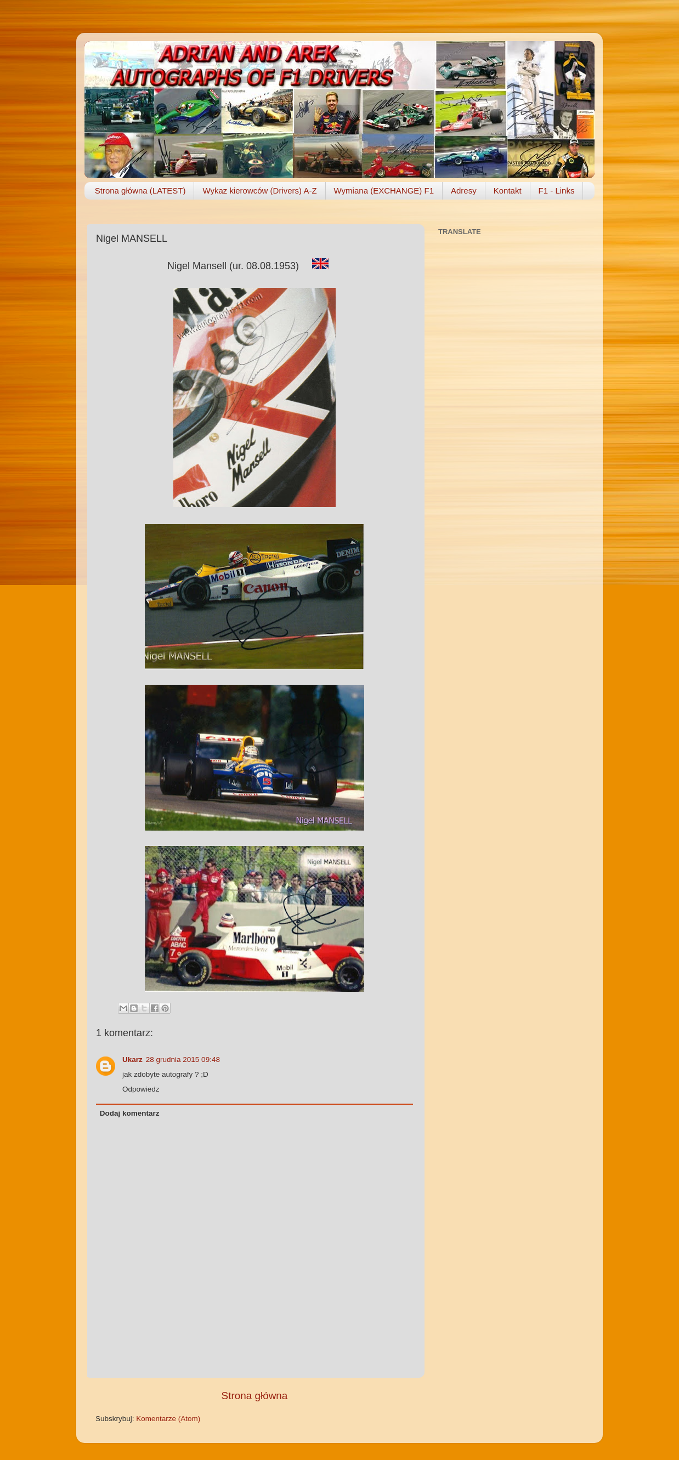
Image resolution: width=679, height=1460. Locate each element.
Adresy (464, 190)
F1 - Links (557, 190)
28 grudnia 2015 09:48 (183, 1059)
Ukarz (132, 1059)
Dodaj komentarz (130, 1113)
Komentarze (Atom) (168, 1418)
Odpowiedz (141, 1089)
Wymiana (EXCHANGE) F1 (384, 190)
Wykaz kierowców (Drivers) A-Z (259, 190)
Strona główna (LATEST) (140, 190)
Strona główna (255, 1395)
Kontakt (508, 190)
